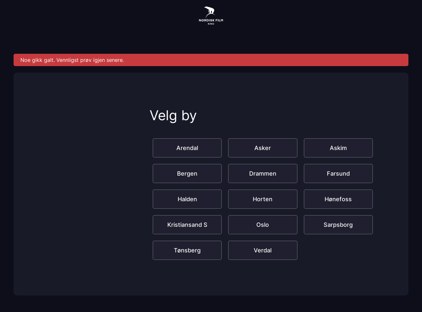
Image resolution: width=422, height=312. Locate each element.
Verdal (263, 250)
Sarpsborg (338, 224)
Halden (187, 199)
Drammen (262, 173)
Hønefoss (338, 199)
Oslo (262, 224)
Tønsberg (187, 250)
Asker (262, 147)
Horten (262, 199)
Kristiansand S (187, 224)
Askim (338, 147)
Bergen (187, 173)
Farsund (338, 173)
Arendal (187, 147)
